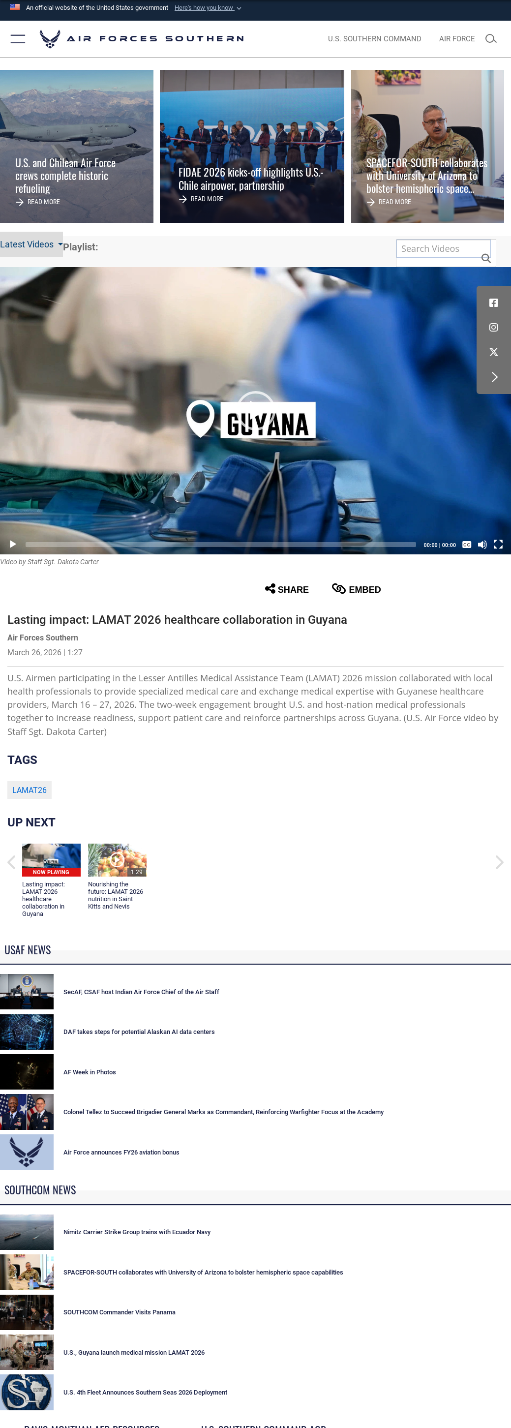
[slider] (221, 544)
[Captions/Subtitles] (467, 544)
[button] (209, 8)
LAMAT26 (29, 790)
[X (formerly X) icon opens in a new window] (493, 352)
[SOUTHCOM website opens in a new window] (374, 39)
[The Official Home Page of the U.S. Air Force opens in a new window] (456, 39)
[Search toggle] (494, 39)
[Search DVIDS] (443, 248)
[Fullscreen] (498, 544)
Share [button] (287, 589)
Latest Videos (28, 244)
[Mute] (482, 544)
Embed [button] (356, 589)
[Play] (13, 544)
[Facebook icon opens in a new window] (493, 303)
